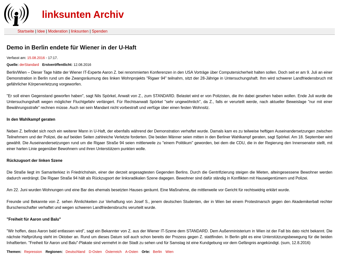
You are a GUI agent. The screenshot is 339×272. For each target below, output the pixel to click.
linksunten (79, 31)
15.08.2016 (36, 58)
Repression (33, 252)
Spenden (99, 31)
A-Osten (131, 252)
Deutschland (75, 252)
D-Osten (95, 252)
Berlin (157, 252)
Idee (41, 31)
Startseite (25, 31)
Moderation (58, 31)
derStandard (29, 65)
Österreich (113, 252)
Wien (169, 252)
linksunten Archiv (83, 14)
